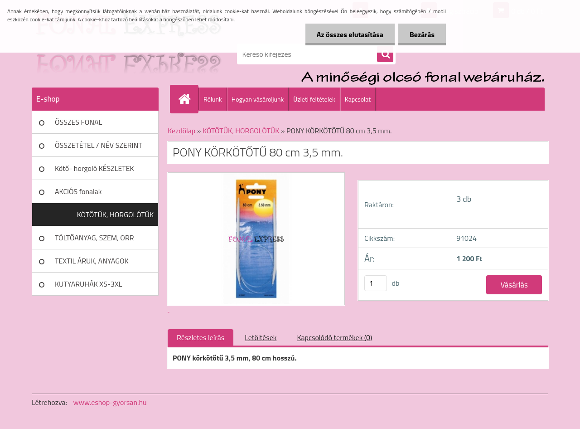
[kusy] (375, 283)
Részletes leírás (200, 337)
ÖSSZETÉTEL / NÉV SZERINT (98, 145)
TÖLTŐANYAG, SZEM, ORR (94, 237)
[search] (385, 54)
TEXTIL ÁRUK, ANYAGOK (92, 260)
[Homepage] (188, 99)
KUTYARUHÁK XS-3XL (88, 283)
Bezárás (422, 34)
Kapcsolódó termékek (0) (334, 337)
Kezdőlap (181, 130)
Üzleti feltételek (314, 99)
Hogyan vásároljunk (258, 99)
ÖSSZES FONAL (78, 122)
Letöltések (260, 337)
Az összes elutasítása (350, 34)
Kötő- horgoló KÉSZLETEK (94, 168)
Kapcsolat (358, 99)
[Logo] (94, 54)
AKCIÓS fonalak (78, 191)
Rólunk (212, 99)
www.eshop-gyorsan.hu (110, 402)
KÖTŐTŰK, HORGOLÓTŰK (115, 214)
